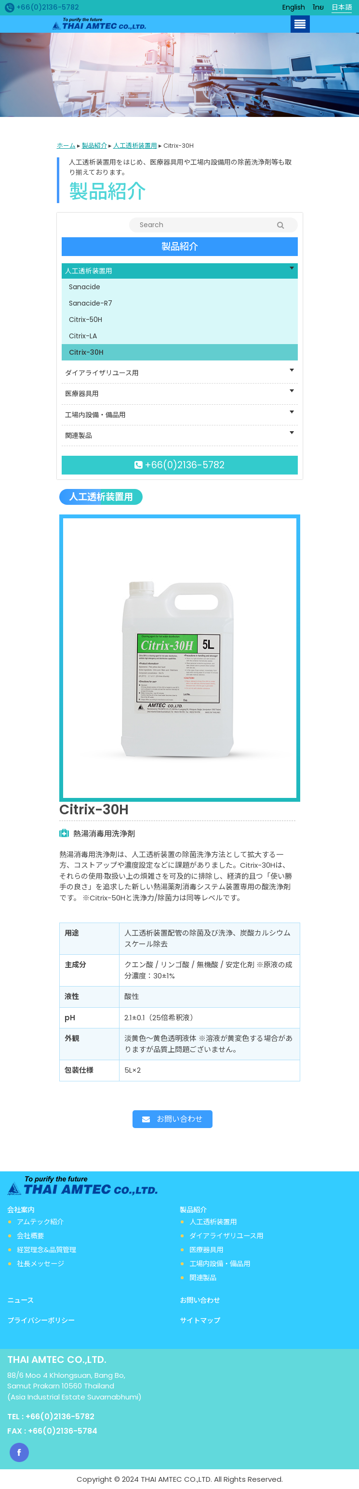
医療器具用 (206, 1250)
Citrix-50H (85, 319)
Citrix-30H (86, 352)
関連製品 (202, 1278)
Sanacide (84, 287)
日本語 (342, 7)
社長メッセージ (40, 1264)
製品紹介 (94, 145)
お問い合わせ (172, 1119)
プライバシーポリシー (41, 1320)
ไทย (318, 7)
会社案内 (21, 1210)
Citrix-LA (83, 336)
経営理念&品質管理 (46, 1250)
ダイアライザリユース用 (226, 1236)
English (293, 7)
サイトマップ (200, 1320)
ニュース (20, 1300)
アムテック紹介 (40, 1222)
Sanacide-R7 (90, 303)
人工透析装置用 (135, 145)
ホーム (66, 145)
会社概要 (30, 1236)
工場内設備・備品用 (219, 1264)
